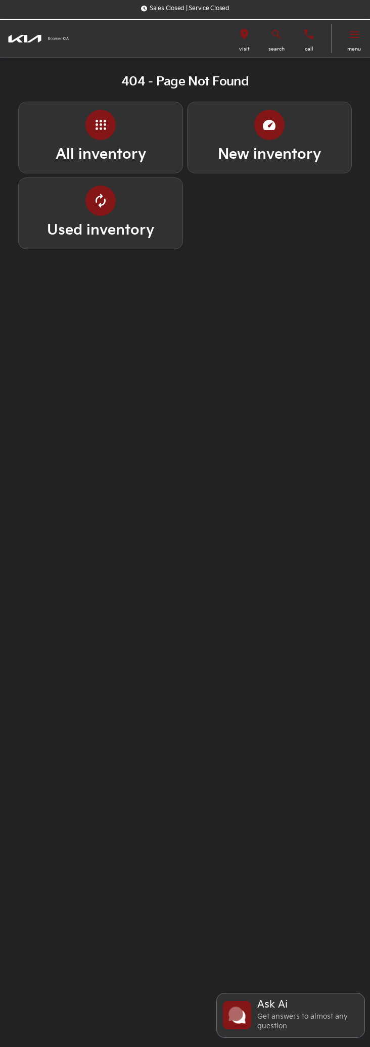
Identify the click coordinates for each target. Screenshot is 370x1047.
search (276, 49)
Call (309, 49)
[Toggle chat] (290, 1015)
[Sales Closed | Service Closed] (185, 9)
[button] (244, 38)
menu (354, 49)
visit (244, 49)
